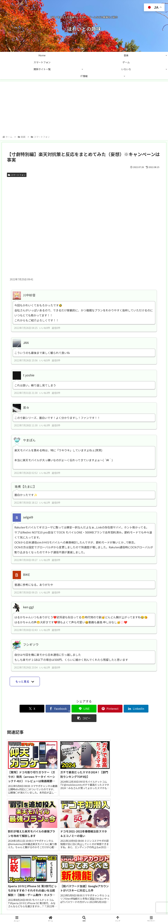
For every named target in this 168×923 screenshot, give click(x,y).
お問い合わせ (70, 912)
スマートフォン (16, 174)
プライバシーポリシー (93, 912)
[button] (148, 709)
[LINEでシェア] (71, 709)
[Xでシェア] (19, 709)
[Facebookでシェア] (45, 709)
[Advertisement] (84, 109)
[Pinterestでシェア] (97, 709)
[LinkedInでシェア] (122, 709)
